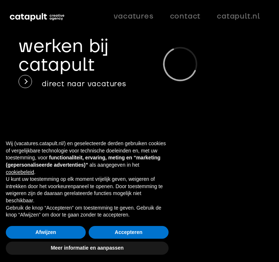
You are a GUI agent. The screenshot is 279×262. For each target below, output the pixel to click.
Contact (185, 16)
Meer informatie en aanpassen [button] (87, 248)
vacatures (133, 16)
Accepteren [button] (128, 232)
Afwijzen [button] (46, 232)
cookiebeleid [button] (20, 172)
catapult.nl (238, 16)
